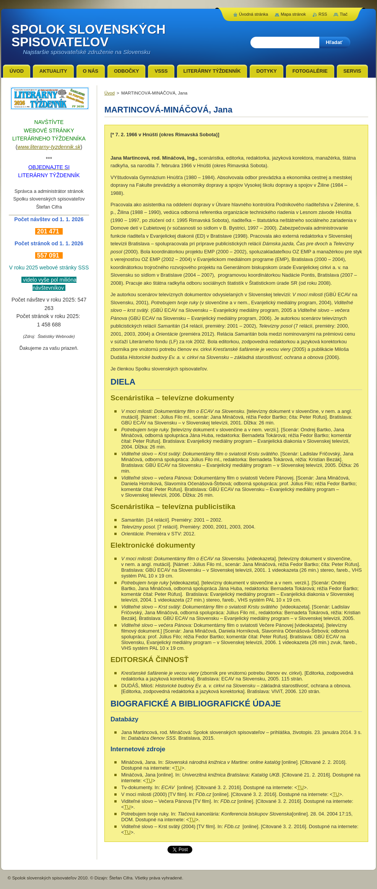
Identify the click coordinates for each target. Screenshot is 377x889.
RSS (322, 14)
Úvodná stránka (253, 14)
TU (178, 768)
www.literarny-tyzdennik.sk (49, 147)
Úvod (109, 93)
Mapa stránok (293, 14)
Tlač (344, 14)
